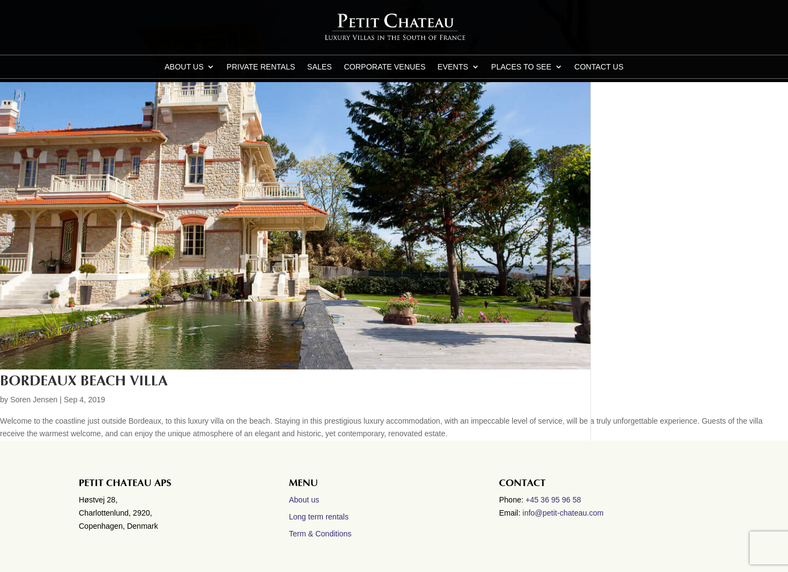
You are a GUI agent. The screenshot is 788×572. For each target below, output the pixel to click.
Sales (319, 67)
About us (184, 67)
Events (453, 67)
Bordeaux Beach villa (83, 381)
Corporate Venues (384, 67)
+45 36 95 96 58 (554, 499)
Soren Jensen (33, 399)
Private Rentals (261, 67)
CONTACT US (599, 67)
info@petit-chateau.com (563, 513)
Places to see (521, 67)
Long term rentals (319, 516)
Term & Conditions (320, 533)
